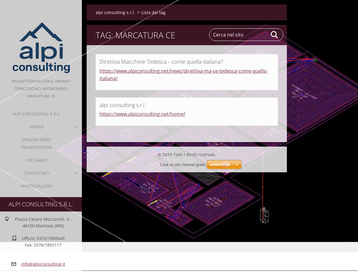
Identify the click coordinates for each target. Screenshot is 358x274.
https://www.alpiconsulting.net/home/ (142, 114)
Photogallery (36, 186)
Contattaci (36, 173)
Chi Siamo (36, 160)
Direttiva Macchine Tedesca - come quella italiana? (161, 61)
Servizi (36, 127)
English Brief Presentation (36, 143)
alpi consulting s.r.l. (37, 114)
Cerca (275, 34)
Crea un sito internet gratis (182, 164)
